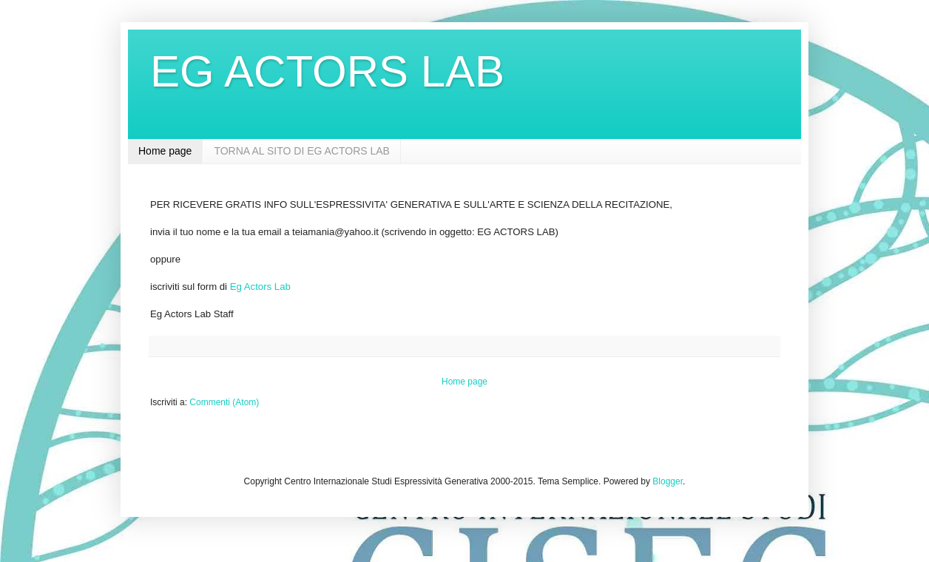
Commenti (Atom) (224, 402)
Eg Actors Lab (260, 286)
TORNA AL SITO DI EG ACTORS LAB (302, 151)
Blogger (667, 481)
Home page (165, 151)
